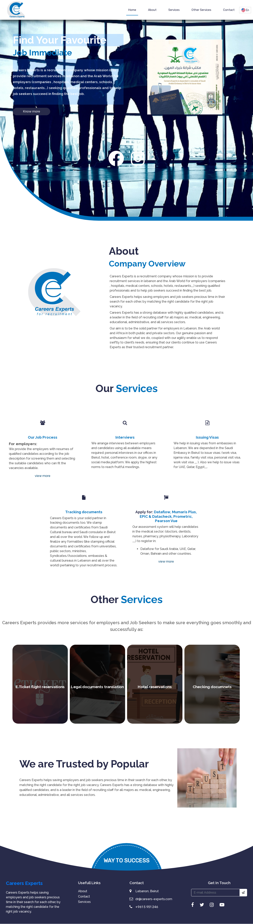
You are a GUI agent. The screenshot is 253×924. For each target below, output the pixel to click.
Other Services (201, 10)
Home (132, 10)
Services (174, 10)
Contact (229, 10)
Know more (31, 111)
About (152, 10)
